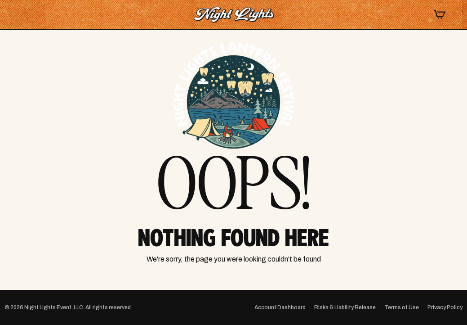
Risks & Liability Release (345, 307)
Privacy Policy (445, 307)
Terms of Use (401, 307)
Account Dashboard (280, 307)
